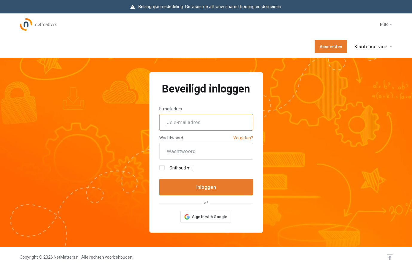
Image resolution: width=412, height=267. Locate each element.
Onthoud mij (175, 167)
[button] (205, 217)
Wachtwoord (171, 137)
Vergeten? (243, 137)
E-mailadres (170, 109)
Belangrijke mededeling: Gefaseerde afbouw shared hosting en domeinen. (210, 6)
